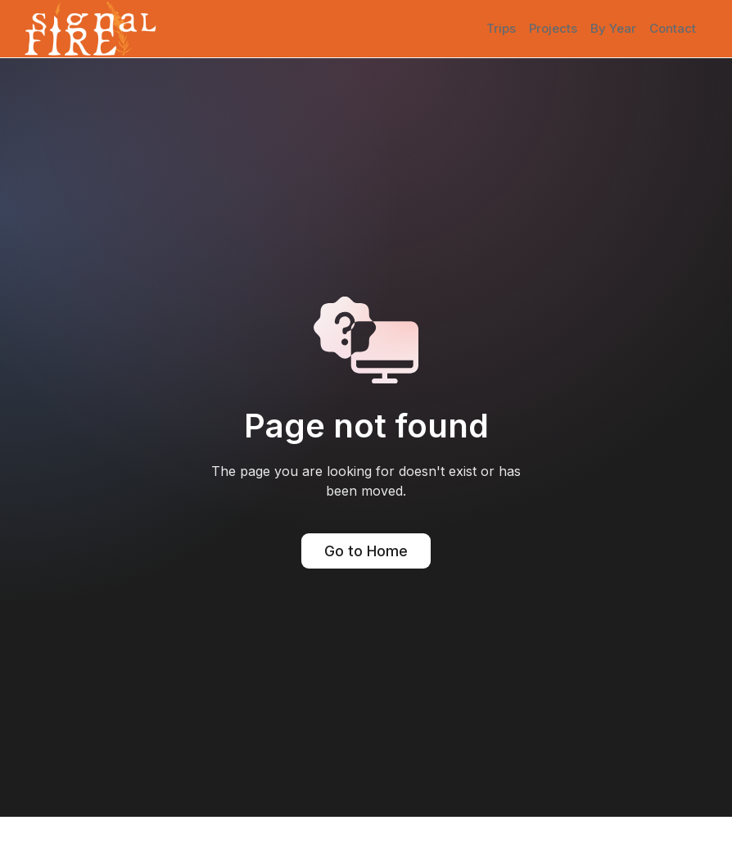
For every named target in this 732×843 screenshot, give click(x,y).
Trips (501, 28)
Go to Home (366, 551)
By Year (613, 28)
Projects (553, 28)
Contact (672, 28)
